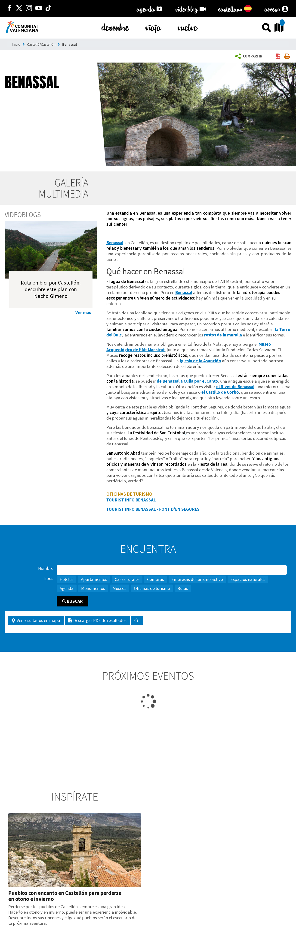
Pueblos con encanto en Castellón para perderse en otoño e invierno (64, 896)
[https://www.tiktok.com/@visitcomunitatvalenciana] (48, 8)
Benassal (69, 44)
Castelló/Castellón (41, 44)
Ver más (83, 312)
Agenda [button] (67, 588)
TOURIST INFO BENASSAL (131, 500)
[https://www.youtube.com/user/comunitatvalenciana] (38, 8)
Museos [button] (119, 588)
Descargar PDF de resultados (97, 620)
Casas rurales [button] (127, 579)
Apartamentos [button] (94, 579)
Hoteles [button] (66, 579)
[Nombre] (172, 570)
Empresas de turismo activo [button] (197, 579)
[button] (250, 56)
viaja (153, 26)
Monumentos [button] (93, 588)
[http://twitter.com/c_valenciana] (19, 8)
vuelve (187, 26)
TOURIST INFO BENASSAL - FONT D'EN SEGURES (153, 509)
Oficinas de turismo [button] (152, 588)
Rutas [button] (183, 588)
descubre (115, 26)
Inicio (16, 44)
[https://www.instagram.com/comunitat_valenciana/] (29, 8)
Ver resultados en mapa (35, 620)
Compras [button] (155, 579)
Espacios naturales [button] (248, 579)
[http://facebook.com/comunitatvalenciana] (9, 8)
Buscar (72, 601)
